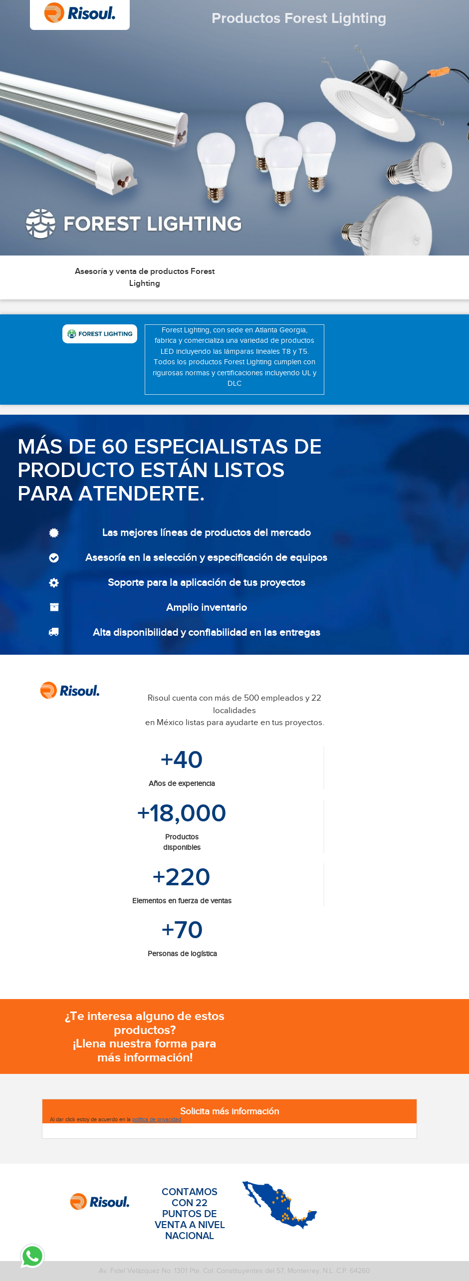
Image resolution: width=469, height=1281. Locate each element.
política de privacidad (156, 1119)
